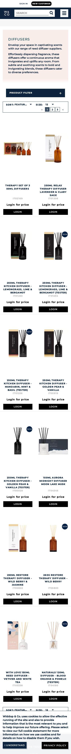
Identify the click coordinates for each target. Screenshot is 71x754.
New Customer (41, 4)
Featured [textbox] (22, 104)
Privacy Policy (55, 745)
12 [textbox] (47, 104)
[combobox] (23, 104)
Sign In (23, 4)
